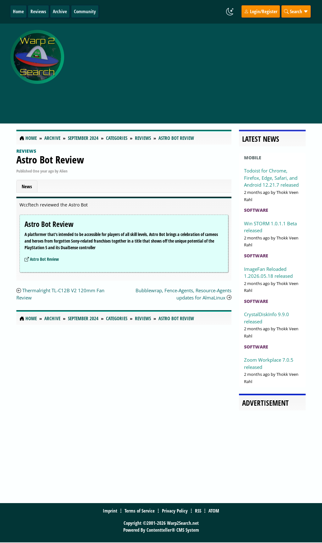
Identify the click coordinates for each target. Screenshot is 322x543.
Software (256, 210)
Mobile (252, 158)
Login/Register (260, 11)
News (27, 186)
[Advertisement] (194, 70)
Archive (60, 11)
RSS (198, 510)
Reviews (38, 11)
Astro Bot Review (50, 159)
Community (85, 11)
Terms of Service (140, 510)
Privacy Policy (175, 510)
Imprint (110, 510)
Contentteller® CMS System (173, 530)
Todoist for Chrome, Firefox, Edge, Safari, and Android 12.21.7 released (271, 177)
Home (18, 11)
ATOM (213, 510)
